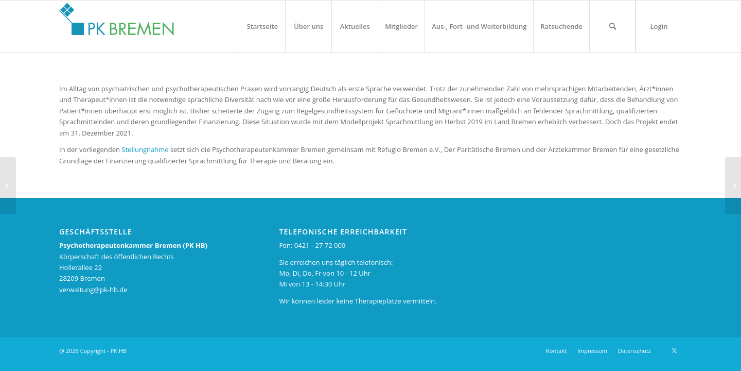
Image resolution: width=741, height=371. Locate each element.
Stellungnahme (144, 149)
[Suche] (612, 26)
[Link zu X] (674, 350)
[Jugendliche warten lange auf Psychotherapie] (8, 185)
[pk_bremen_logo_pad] (116, 24)
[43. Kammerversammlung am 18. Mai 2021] (733, 185)
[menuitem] (262, 26)
